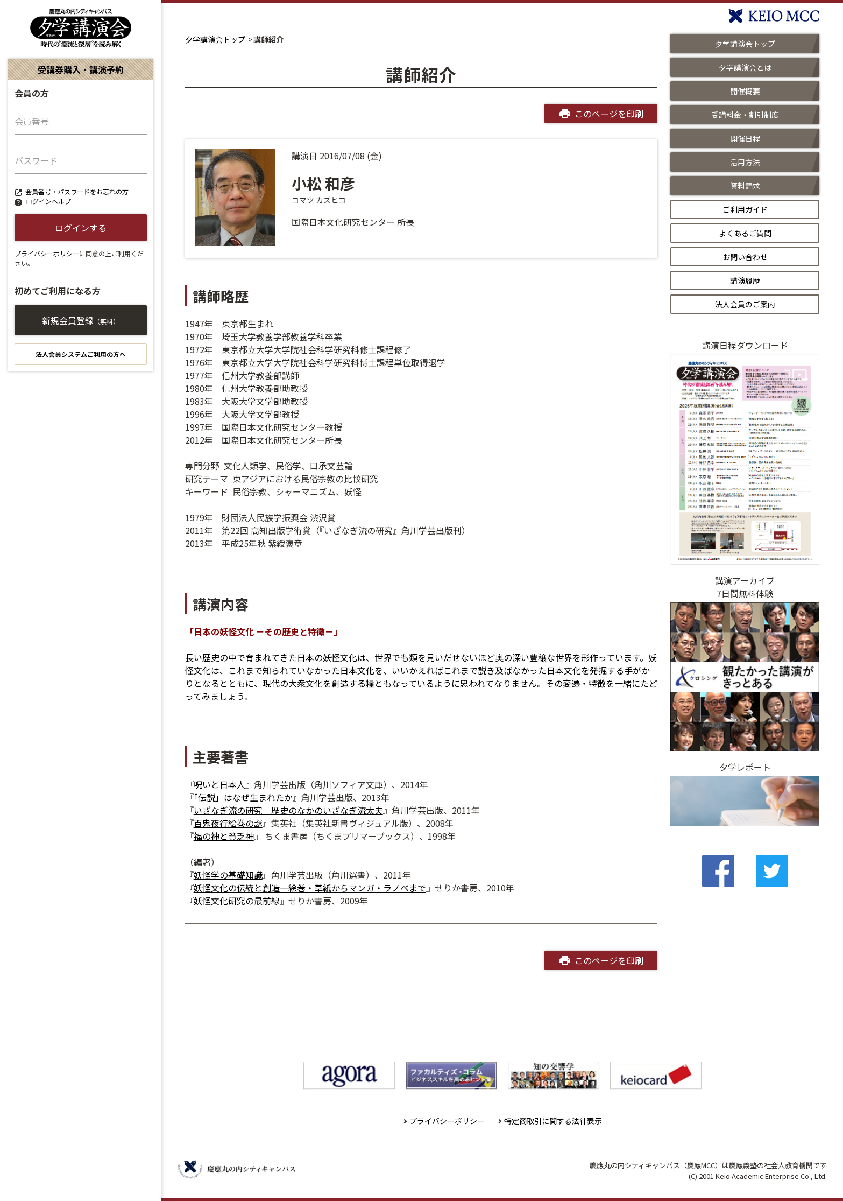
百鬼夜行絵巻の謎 (228, 823)
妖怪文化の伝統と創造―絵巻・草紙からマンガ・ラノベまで (310, 887)
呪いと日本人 (219, 784)
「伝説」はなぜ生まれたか (243, 797)
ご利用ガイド (745, 209)
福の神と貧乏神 (224, 836)
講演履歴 (745, 280)
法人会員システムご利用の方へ (81, 354)
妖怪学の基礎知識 (228, 874)
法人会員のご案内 (745, 304)
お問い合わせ (745, 256)
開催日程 (745, 138)
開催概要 (745, 91)
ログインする (81, 227)
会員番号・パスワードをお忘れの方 (77, 191)
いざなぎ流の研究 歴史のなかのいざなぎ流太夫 (288, 810)
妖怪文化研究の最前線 (237, 900)
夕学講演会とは (745, 67)
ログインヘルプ (48, 201)
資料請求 (745, 185)
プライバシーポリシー (47, 253)
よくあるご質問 (745, 233)
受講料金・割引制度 (745, 114)
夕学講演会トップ (215, 39)
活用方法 (745, 162)
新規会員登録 (80, 320)
